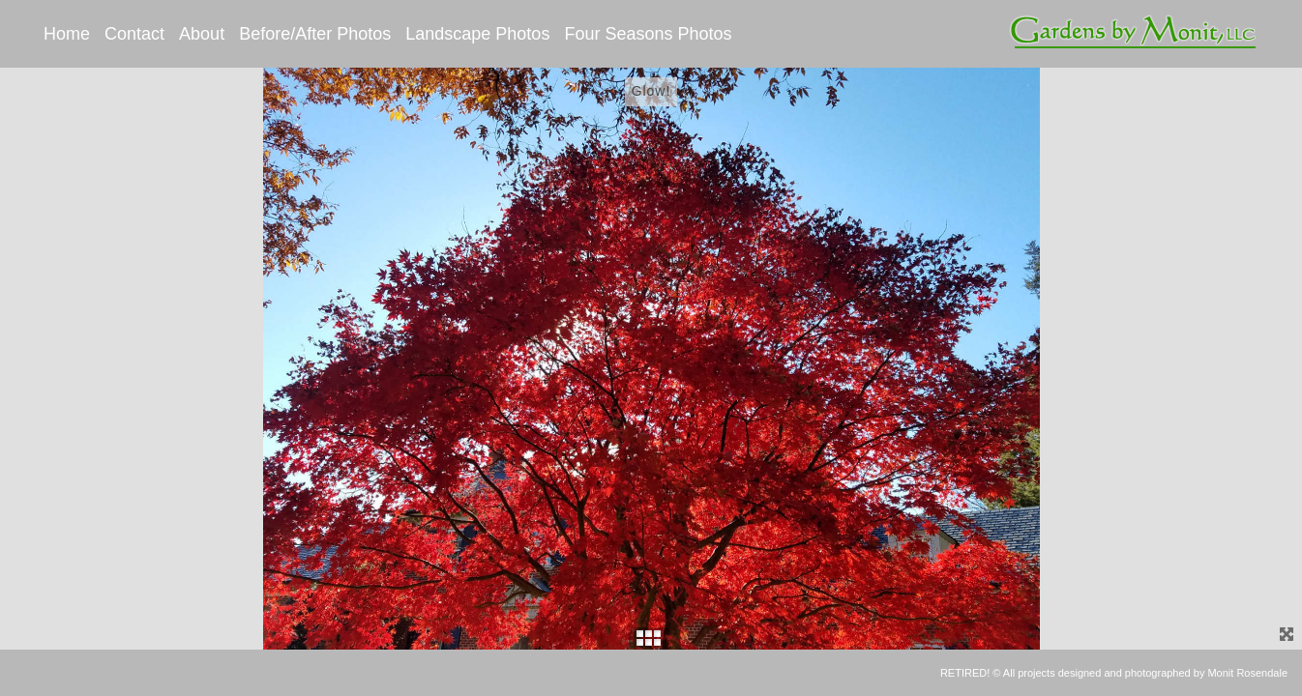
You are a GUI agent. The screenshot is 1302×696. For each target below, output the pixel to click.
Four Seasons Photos (647, 34)
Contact (134, 34)
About (201, 34)
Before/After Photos (315, 34)
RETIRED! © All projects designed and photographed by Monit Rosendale (1113, 673)
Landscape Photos (477, 34)
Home (67, 34)
